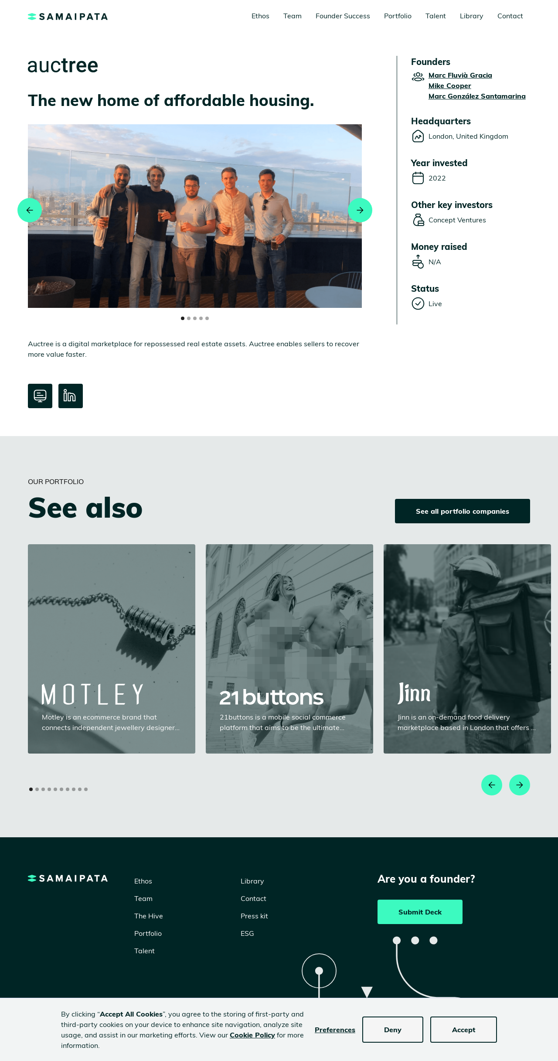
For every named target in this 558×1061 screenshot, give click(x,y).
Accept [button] (463, 1029)
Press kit (254, 915)
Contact (510, 15)
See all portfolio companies (462, 511)
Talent (435, 15)
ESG (247, 933)
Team (292, 15)
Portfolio (398, 15)
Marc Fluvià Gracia (460, 75)
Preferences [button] (335, 1029)
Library (471, 15)
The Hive (148, 915)
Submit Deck (420, 911)
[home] (68, 15)
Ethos (260, 15)
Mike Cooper (450, 85)
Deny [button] (392, 1029)
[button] (29, 210)
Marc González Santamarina (477, 96)
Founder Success (343, 15)
